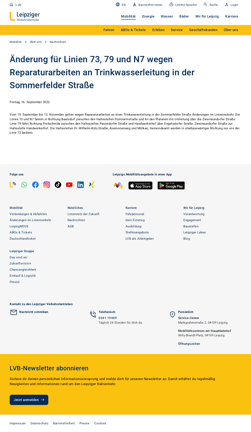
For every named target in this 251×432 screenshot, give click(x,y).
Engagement (192, 220)
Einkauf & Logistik (23, 276)
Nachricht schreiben (33, 312)
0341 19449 (108, 318)
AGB (71, 226)
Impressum (18, 423)
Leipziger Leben (194, 232)
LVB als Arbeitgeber (140, 238)
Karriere (231, 16)
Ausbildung (134, 226)
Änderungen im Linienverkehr (30, 220)
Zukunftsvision (20, 263)
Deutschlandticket (23, 238)
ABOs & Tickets (21, 232)
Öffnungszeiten (189, 344)
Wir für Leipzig (207, 16)
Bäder (184, 16)
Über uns (36, 42)
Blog (186, 238)
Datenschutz (40, 423)
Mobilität (128, 16)
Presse (15, 282)
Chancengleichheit (23, 269)
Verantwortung (194, 214)
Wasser (167, 16)
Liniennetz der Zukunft (84, 214)
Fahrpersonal (135, 214)
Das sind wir (18, 257)
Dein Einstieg (135, 220)
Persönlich (185, 312)
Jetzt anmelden (29, 399)
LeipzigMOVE (19, 226)
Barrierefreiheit (64, 423)
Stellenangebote (137, 232)
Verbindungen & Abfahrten (28, 214)
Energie (148, 16)
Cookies (100, 423)
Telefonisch (107, 312)
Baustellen (190, 226)
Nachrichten (58, 42)
